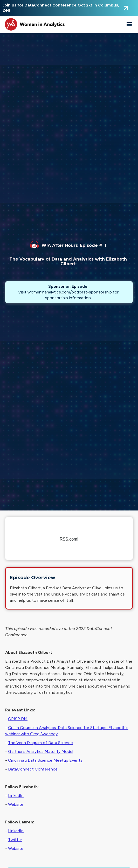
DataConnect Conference (33, 769)
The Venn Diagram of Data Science (40, 742)
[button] (129, 24)
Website (15, 804)
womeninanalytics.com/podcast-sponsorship (69, 292)
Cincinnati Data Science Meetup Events (45, 760)
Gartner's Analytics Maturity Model (40, 751)
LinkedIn (16, 795)
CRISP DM (17, 718)
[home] (33, 24)
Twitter (15, 839)
